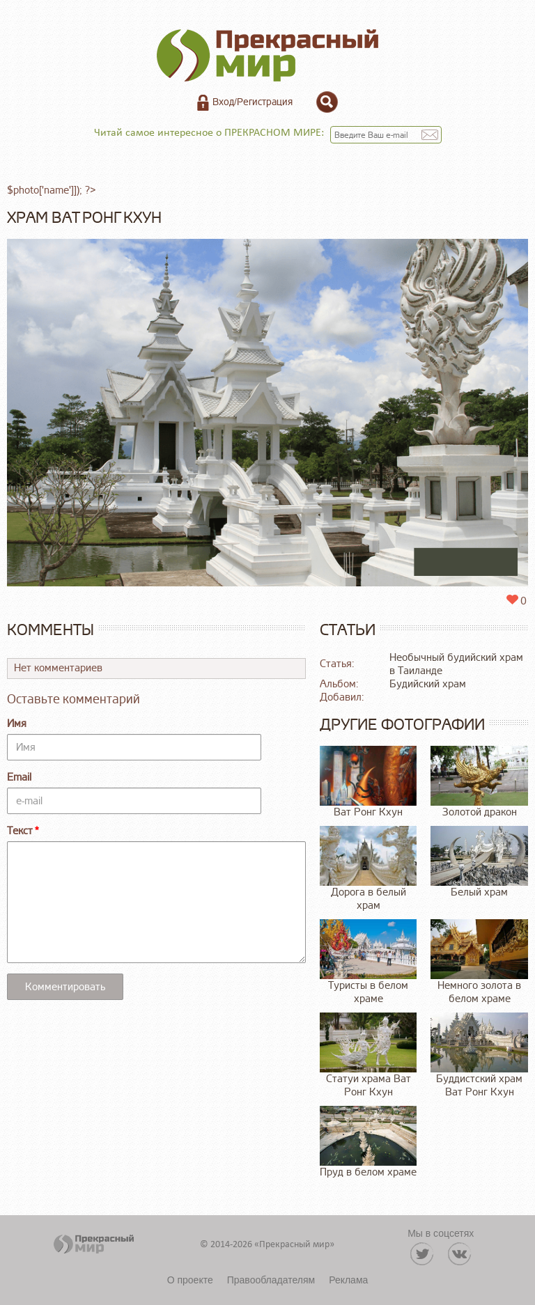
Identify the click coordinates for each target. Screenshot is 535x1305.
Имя (16, 723)
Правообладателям (271, 1280)
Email (19, 777)
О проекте (190, 1280)
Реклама (348, 1280)
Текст (20, 831)
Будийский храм (427, 684)
